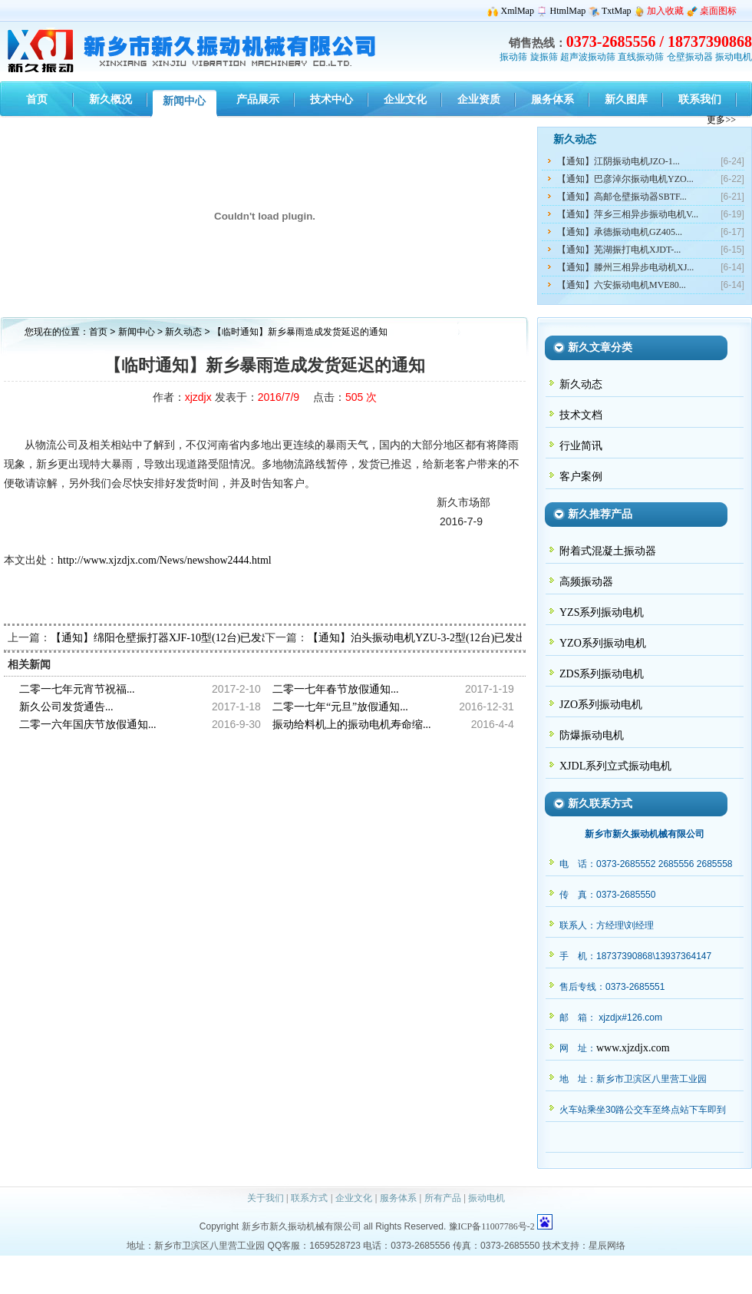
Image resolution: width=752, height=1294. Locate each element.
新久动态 (184, 331)
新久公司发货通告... (66, 707)
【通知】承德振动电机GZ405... (619, 232)
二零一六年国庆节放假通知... (88, 724)
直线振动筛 (641, 56)
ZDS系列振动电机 (601, 674)
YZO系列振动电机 (602, 643)
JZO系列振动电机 (600, 704)
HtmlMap (568, 10)
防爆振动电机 (591, 735)
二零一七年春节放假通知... (335, 689)
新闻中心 (136, 331)
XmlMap (517, 10)
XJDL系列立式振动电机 (615, 766)
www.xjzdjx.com (633, 1048)
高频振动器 (586, 581)
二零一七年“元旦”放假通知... (340, 707)
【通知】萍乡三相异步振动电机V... (627, 214)
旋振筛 (544, 56)
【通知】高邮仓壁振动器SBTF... (622, 196)
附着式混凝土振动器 (607, 551)
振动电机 (733, 56)
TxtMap (617, 10)
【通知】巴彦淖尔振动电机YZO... (625, 179)
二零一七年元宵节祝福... (77, 689)
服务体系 (398, 1198)
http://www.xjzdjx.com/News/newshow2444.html (165, 560)
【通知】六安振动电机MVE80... (621, 285)
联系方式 (309, 1198)
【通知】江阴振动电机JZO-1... (618, 161)
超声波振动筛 (587, 56)
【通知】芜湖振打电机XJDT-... (619, 249)
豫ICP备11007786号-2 (492, 1226)
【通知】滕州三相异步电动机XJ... (625, 267)
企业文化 (353, 1198)
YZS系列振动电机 (601, 612)
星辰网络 (607, 1245)
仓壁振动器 (690, 56)
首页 (98, 331)
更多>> (721, 119)
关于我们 (265, 1198)
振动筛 (513, 56)
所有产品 (442, 1198)
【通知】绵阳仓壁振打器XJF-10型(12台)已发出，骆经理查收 (194, 638)
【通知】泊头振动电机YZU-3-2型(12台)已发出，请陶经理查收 (455, 638)
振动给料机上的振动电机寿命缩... (351, 724)
